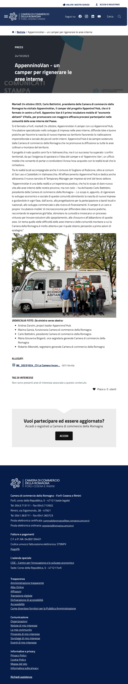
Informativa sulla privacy (25, 668)
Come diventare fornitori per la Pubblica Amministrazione (43, 608)
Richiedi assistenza (21, 677)
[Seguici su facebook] (80, 17)
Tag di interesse (22, 378)
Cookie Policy (18, 660)
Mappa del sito (19, 664)
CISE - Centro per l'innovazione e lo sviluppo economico (42, 563)
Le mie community (21, 630)
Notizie (21, 32)
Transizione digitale (21, 596)
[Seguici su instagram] (86, 17)
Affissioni (16, 591)
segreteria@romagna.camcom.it (58, 525)
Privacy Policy (19, 655)
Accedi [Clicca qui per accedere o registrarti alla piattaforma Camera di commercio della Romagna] (64, 436)
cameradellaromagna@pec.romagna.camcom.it (66, 520)
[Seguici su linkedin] (93, 17)
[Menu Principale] (6, 16)
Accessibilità (17, 604)
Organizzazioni (19, 621)
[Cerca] (119, 16)
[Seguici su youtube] (99, 17)
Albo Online (17, 587)
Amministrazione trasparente (27, 583)
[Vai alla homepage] (13, 32)
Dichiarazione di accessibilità (27, 600)
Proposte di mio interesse (25, 634)
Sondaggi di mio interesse (25, 638)
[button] (76, 4)
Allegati (17, 358)
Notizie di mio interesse (24, 625)
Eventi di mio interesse (24, 642)
